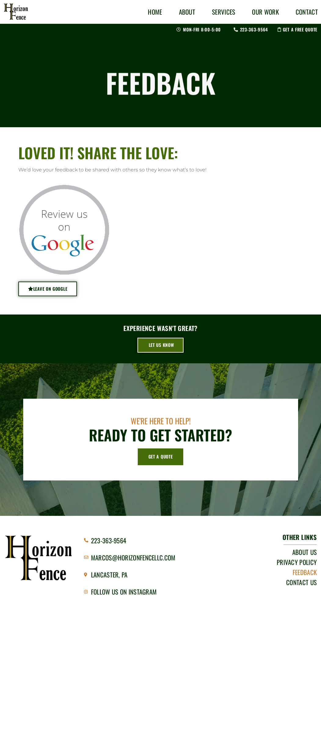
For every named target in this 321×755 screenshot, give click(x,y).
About (187, 11)
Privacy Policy (297, 562)
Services (223, 11)
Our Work (265, 11)
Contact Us (301, 582)
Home (155, 11)
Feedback (305, 572)
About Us (304, 552)
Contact (307, 11)
